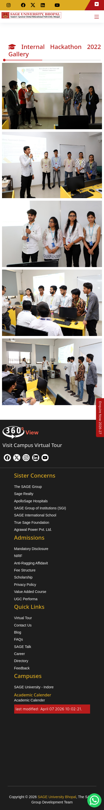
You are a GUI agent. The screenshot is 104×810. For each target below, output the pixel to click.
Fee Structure (25, 570)
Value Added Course (30, 592)
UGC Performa (26, 599)
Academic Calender (29, 700)
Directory (21, 661)
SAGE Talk (22, 647)
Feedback (22, 668)
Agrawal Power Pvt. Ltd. (33, 530)
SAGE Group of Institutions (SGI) (40, 508)
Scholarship (23, 577)
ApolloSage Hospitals (31, 501)
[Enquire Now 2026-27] (100, 417)
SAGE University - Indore (34, 687)
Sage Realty (23, 494)
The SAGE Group (28, 487)
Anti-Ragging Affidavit (31, 563)
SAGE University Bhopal (57, 797)
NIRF (18, 556)
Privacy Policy (25, 585)
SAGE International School (35, 515)
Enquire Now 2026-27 (100, 417)
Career (19, 654)
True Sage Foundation (31, 522)
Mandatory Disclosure (31, 549)
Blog (17, 632)
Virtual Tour (23, 618)
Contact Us (23, 625)
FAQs (18, 639)
